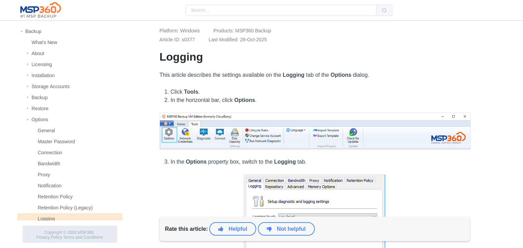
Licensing (42, 64)
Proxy (44, 174)
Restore (40, 108)
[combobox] (280, 10)
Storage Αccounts (51, 86)
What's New (44, 42)
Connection (50, 152)
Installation (43, 75)
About (38, 53)
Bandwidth (49, 163)
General (46, 130)
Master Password (56, 141)
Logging (46, 218)
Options (40, 119)
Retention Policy (55, 196)
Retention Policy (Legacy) (65, 207)
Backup (34, 31)
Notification (50, 185)
